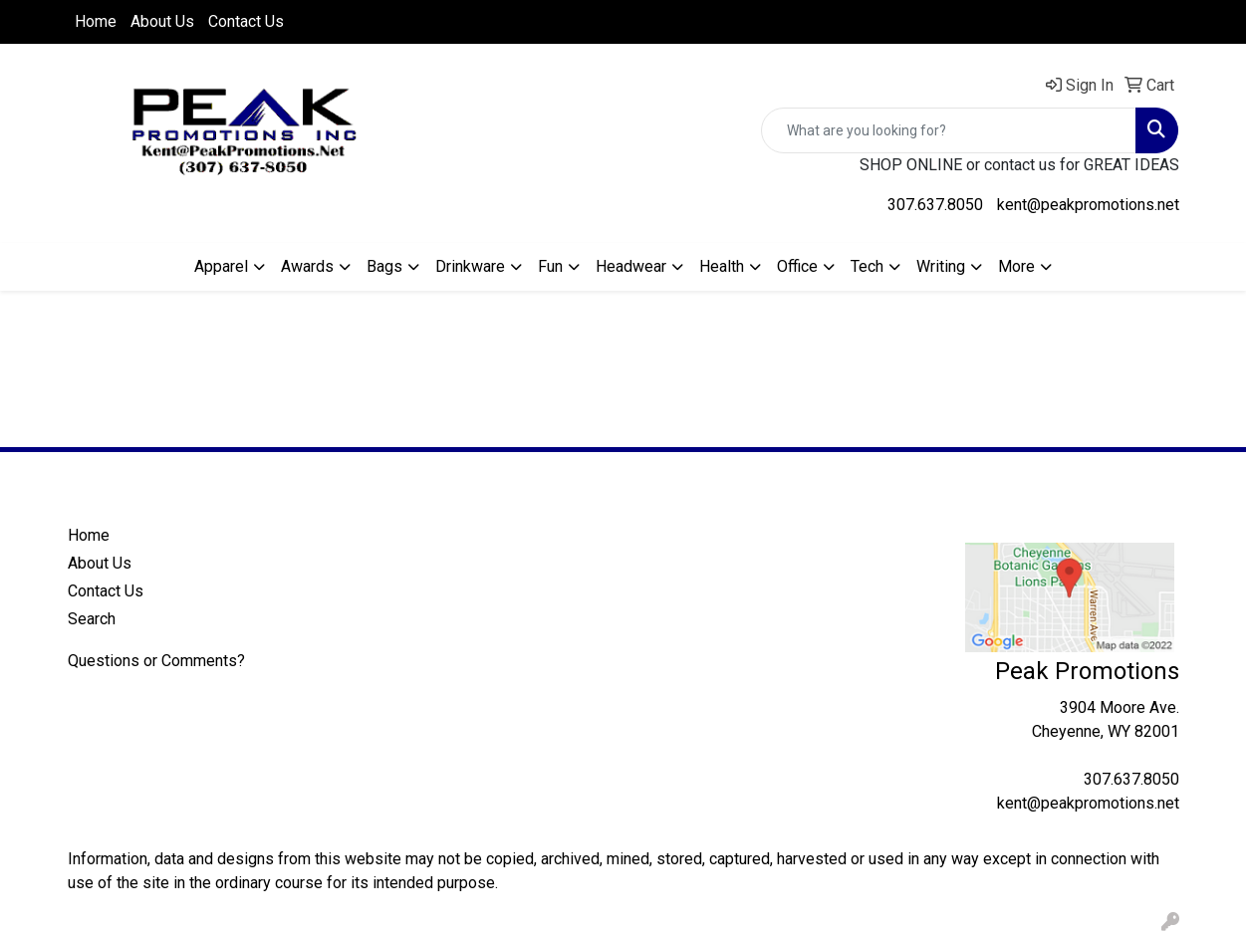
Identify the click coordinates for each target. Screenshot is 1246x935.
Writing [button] (940, 266)
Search (92, 618)
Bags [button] (384, 266)
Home (96, 21)
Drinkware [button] (470, 266)
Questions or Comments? (156, 660)
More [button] (1016, 266)
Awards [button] (307, 266)
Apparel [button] (221, 266)
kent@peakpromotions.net (1088, 204)
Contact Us (246, 21)
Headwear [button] (631, 266)
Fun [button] (550, 266)
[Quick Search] (948, 130)
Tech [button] (867, 266)
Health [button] (721, 266)
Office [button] (797, 266)
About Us (162, 21)
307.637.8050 (935, 204)
